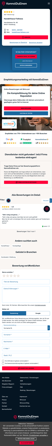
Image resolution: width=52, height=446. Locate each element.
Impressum (23, 396)
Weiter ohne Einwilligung (26, 438)
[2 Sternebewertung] (7, 275)
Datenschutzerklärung (13, 363)
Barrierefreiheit (7, 409)
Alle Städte (5, 377)
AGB (8, 361)
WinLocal (23, 400)
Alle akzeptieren (26, 443)
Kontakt (4, 406)
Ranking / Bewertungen (27, 390)
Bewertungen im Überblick (18, 42)
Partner (4, 403)
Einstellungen (34, 377)
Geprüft (46, 226)
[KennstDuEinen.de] (14, 4)
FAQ (21, 387)
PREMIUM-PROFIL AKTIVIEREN (26, 56)
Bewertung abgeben (35, 42)
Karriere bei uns (25, 406)
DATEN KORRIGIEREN (26, 65)
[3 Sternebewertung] (11, 275)
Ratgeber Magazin (8, 384)
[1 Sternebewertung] (4, 275)
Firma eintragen (7, 387)
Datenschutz (24, 377)
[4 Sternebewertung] (14, 275)
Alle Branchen (6, 381)
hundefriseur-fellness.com (20, 32)
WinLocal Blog (24, 403)
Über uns (5, 396)
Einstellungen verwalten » (38, 435)
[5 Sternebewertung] (18, 275)
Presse (4, 400)
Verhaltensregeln (40, 305)
